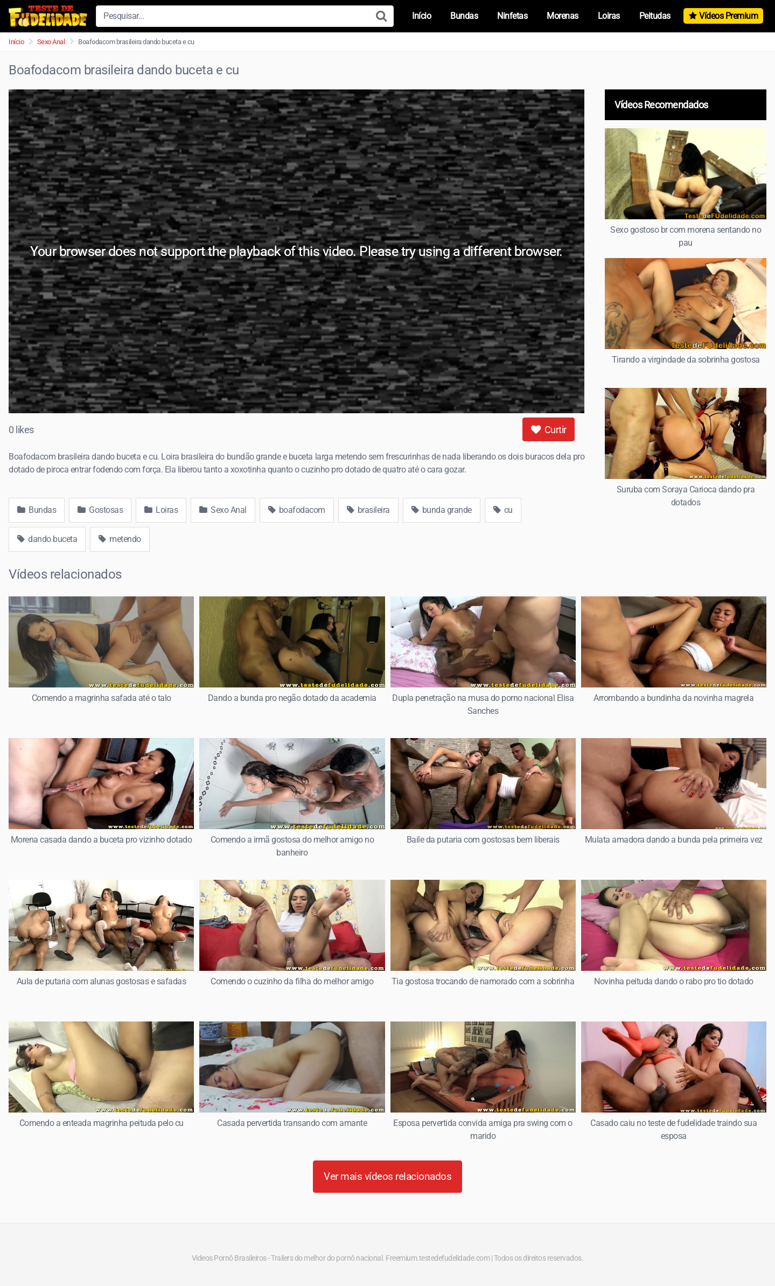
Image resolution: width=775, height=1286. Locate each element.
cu (503, 510)
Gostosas (100, 510)
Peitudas (655, 16)
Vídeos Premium (728, 16)
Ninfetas (512, 16)
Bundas (464, 16)
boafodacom (296, 510)
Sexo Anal (51, 42)
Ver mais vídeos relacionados (387, 1176)
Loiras (609, 16)
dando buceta (47, 539)
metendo (120, 539)
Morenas (562, 16)
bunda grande (441, 510)
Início (421, 16)
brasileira (368, 510)
